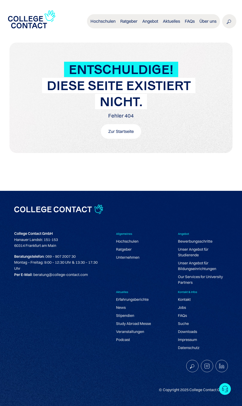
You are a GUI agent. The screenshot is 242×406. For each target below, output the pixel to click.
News (121, 307)
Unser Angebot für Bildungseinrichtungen (197, 266)
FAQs (190, 21)
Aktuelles (171, 21)
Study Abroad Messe (133, 323)
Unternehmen (127, 257)
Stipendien (125, 315)
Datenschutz (188, 347)
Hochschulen (103, 21)
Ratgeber (129, 21)
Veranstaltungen (130, 331)
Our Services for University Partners (200, 279)
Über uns (207, 21)
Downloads (187, 331)
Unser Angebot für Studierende (193, 252)
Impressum (187, 339)
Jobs (182, 307)
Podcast (123, 339)
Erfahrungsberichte (132, 299)
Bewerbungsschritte (195, 241)
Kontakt (184, 299)
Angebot (150, 21)
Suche (183, 323)
